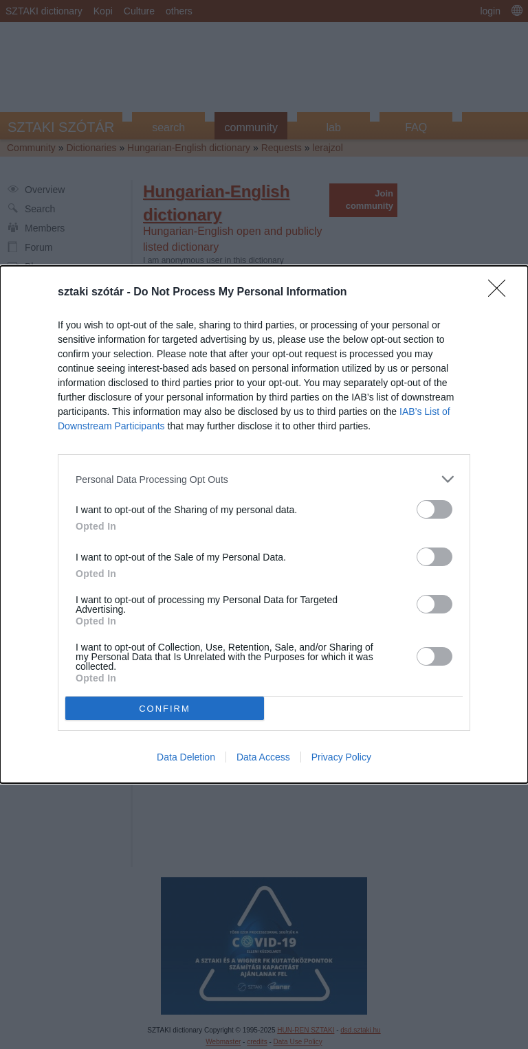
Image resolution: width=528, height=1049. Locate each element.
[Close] (501, 293)
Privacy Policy (341, 757)
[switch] (434, 509)
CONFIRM (164, 708)
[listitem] (264, 479)
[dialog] (264, 524)
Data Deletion (186, 757)
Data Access (263, 757)
